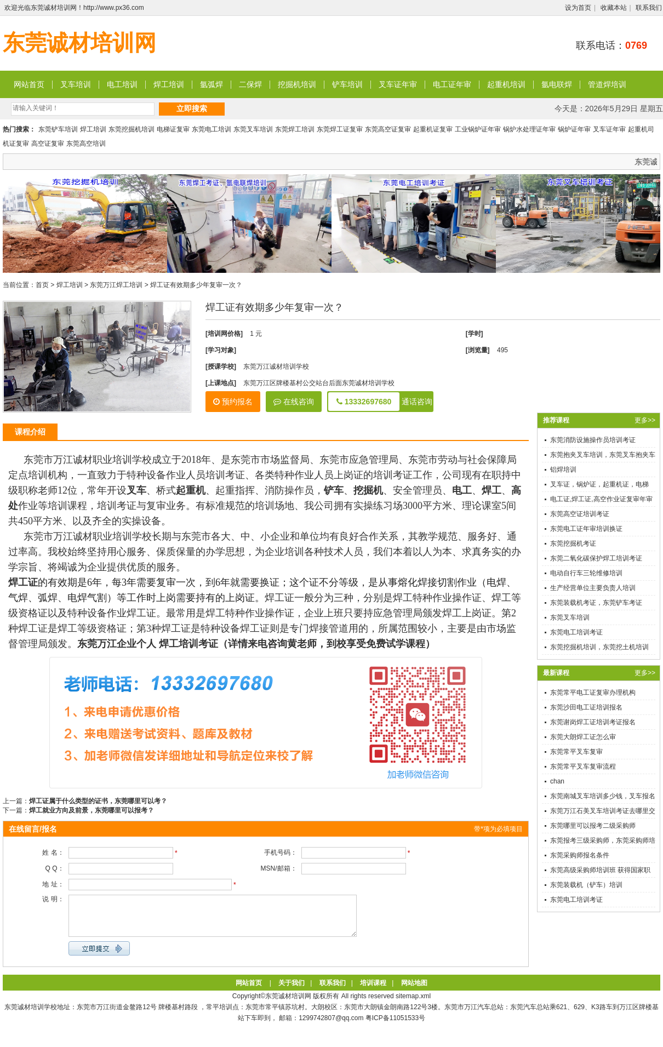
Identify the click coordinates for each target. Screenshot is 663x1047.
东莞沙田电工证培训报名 (586, 707)
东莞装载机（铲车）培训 (586, 885)
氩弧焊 (211, 84)
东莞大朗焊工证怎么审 (583, 737)
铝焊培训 (563, 469)
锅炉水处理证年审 (529, 129)
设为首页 (578, 8)
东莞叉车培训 (253, 129)
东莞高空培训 (86, 143)
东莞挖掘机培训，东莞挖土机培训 (599, 647)
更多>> (645, 420)
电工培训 (122, 84)
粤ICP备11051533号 (395, 1026)
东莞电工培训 (211, 129)
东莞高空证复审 (388, 129)
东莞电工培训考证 (576, 632)
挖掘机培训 (297, 84)
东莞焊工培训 (295, 129)
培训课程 (373, 991)
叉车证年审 (398, 84)
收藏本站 (614, 8)
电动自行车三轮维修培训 (586, 573)
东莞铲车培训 (58, 129)
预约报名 (233, 401)
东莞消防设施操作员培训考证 (593, 440)
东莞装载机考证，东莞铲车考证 (596, 603)
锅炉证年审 (574, 129)
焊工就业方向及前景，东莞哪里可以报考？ (91, 810)
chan (557, 781)
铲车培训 (347, 84)
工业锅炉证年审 (478, 129)
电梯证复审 (173, 129)
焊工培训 (168, 84)
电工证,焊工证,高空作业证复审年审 (601, 499)
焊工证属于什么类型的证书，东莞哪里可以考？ (98, 801)
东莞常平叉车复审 (576, 752)
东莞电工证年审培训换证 (586, 529)
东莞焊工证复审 (340, 129)
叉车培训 (75, 84)
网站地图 (414, 991)
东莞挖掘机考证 (573, 543)
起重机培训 (506, 84)
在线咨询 (293, 401)
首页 (42, 285)
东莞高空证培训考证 (579, 514)
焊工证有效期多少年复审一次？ (196, 285)
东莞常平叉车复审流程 (583, 766)
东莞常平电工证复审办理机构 (593, 692)
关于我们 (291, 991)
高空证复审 (47, 143)
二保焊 (250, 84)
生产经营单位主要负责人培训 (593, 588)
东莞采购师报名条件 (579, 855)
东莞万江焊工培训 (116, 285)
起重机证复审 (433, 129)
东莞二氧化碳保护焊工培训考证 (596, 558)
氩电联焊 (556, 84)
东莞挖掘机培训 (131, 129)
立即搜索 (191, 108)
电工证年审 (452, 84)
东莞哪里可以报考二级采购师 (593, 825)
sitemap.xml (413, 1004)
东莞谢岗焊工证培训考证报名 (593, 722)
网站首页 (29, 84)
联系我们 (649, 8)
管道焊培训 (607, 84)
